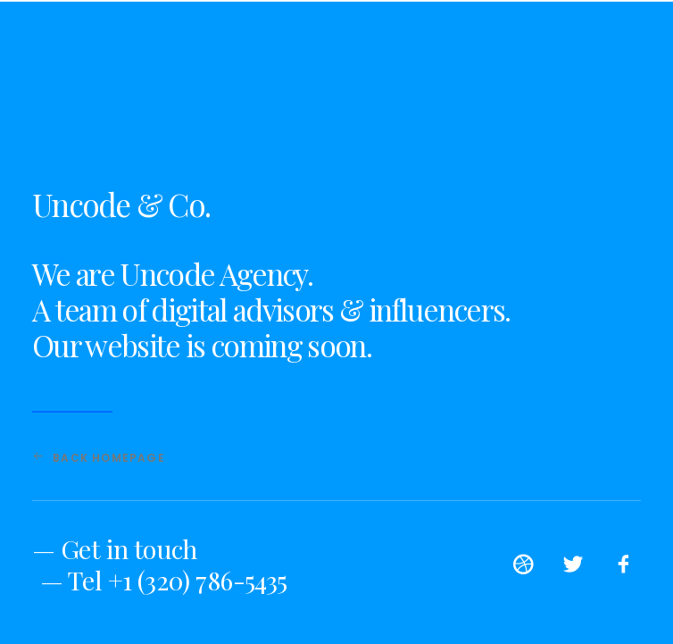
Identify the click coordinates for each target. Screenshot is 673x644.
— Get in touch (114, 548)
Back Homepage (99, 457)
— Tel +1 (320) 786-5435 (163, 580)
